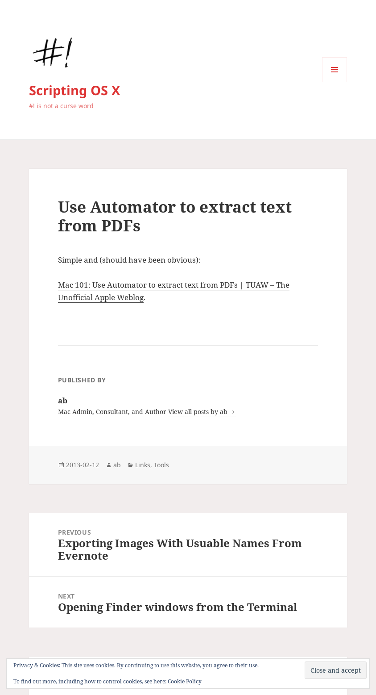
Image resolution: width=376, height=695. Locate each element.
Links (142, 465)
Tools (161, 465)
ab (117, 465)
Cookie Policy (185, 681)
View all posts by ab (198, 411)
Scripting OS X (74, 90)
